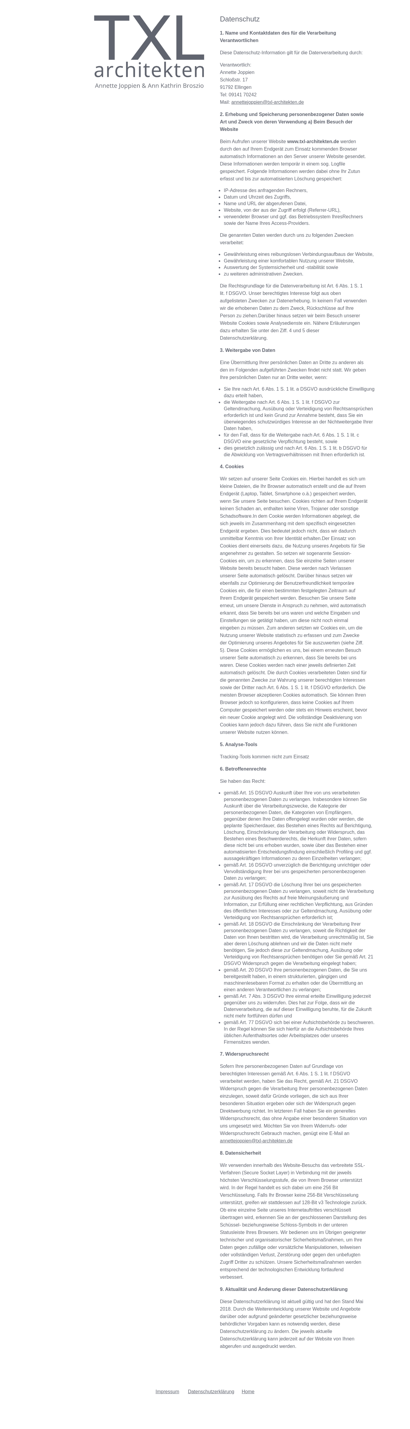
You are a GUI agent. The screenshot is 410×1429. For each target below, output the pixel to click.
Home (248, 1391)
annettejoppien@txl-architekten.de (267, 102)
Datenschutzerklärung (211, 1391)
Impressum (167, 1391)
